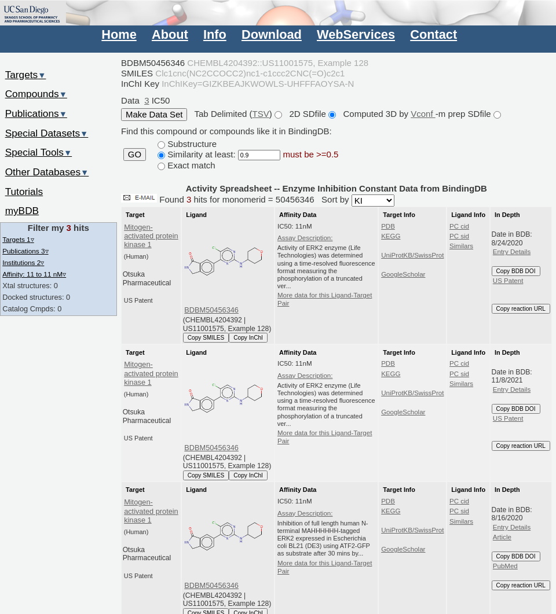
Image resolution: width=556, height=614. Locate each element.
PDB (388, 226)
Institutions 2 (23, 262)
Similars (461, 245)
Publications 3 (25, 251)
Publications (36, 113)
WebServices (356, 34)
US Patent (508, 280)
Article (502, 537)
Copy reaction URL (521, 309)
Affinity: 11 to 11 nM (34, 274)
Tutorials (24, 191)
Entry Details (512, 251)
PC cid (459, 226)
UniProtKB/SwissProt (412, 255)
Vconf (423, 114)
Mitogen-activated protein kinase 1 (151, 236)
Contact (433, 34)
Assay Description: (305, 237)
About (170, 34)
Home (118, 34)
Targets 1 (18, 239)
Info (214, 34)
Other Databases (47, 172)
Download (272, 34)
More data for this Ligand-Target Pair (324, 299)
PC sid (459, 236)
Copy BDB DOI (516, 271)
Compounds (36, 94)
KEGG (390, 236)
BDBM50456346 (211, 310)
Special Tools (38, 152)
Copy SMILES (206, 337)
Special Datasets (47, 133)
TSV (261, 114)
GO (134, 154)
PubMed (505, 565)
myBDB (22, 210)
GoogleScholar (403, 274)
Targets (25, 74)
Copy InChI (248, 337)
